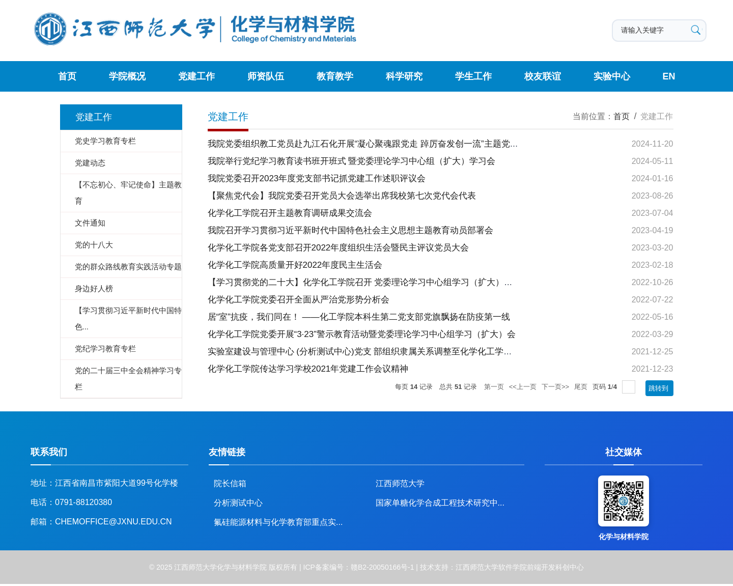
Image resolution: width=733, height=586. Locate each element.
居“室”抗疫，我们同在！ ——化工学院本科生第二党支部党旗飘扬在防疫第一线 (359, 317)
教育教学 (335, 76)
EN (669, 76)
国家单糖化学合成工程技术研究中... (440, 502)
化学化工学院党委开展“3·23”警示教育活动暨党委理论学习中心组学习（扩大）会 (362, 334)
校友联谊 (542, 76)
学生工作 (473, 76)
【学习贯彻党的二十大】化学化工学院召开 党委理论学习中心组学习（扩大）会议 (365, 282)
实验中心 (612, 76)
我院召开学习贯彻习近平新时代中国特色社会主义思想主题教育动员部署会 (350, 230)
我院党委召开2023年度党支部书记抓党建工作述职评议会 (317, 178)
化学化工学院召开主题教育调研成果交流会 (290, 213)
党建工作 (196, 76)
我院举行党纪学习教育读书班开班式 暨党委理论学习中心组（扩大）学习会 (352, 161)
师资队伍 (265, 76)
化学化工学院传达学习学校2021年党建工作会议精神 (308, 369)
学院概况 (127, 76)
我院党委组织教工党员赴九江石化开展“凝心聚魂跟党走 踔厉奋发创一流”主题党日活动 (372, 144)
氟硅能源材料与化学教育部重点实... (278, 522)
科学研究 (404, 76)
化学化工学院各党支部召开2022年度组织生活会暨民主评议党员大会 (338, 248)
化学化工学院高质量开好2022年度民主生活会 (295, 265)
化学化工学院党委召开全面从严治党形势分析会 (298, 299)
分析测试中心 (238, 502)
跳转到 (659, 388)
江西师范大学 (400, 483)
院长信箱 (230, 483)
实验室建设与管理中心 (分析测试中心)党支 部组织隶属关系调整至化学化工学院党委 (369, 351)
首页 (67, 76)
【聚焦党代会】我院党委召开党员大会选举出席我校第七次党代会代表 (342, 196)
